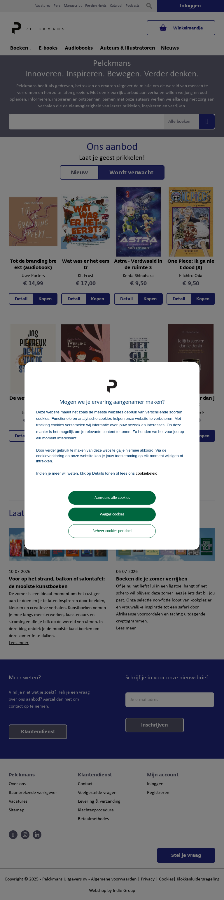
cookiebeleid (147, 473)
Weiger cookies (112, 514)
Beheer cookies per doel (112, 531)
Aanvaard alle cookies (112, 498)
